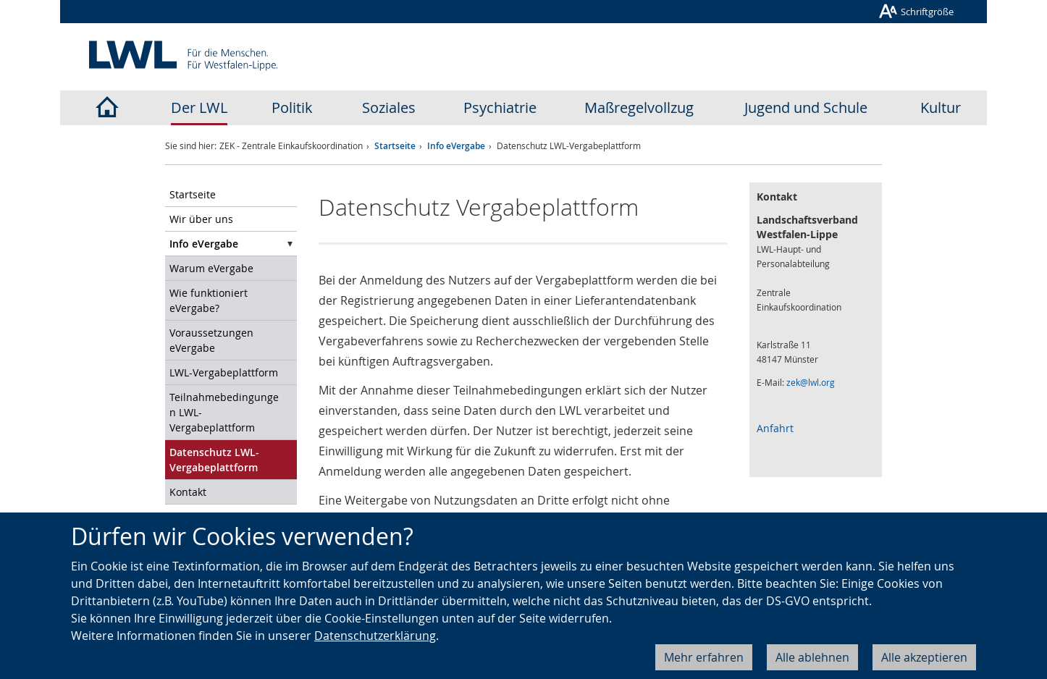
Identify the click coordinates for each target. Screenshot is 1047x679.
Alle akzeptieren (924, 657)
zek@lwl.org (810, 382)
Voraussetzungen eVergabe (211, 340)
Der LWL (199, 107)
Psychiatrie (500, 107)
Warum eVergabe (211, 268)
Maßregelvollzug (639, 107)
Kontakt (187, 492)
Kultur (940, 107)
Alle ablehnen (812, 657)
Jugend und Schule (805, 107)
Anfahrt (775, 428)
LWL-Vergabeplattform (223, 372)
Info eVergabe (456, 146)
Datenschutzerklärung (375, 636)
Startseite (395, 146)
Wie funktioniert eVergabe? (208, 300)
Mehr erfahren (704, 657)
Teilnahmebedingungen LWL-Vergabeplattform (224, 412)
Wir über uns (201, 219)
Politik (292, 107)
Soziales (389, 107)
